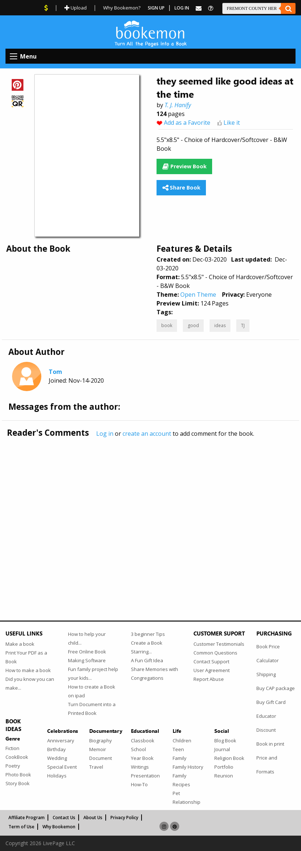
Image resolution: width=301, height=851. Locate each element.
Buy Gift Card (271, 702)
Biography (100, 740)
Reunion (223, 775)
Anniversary (60, 740)
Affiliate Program (26, 817)
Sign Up (156, 8)
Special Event (62, 767)
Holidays (57, 775)
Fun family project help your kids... (93, 673)
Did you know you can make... (29, 683)
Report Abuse (208, 679)
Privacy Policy (124, 817)
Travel (96, 767)
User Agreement (211, 670)
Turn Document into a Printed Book (92, 708)
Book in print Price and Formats (270, 758)
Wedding (57, 758)
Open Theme (198, 294)
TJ (243, 325)
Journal (222, 749)
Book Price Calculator (268, 653)
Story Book (17, 783)
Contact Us (64, 817)
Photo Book (18, 774)
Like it (231, 123)
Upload (75, 7)
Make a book (19, 644)
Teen (178, 749)
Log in (104, 434)
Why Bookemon (58, 827)
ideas (220, 325)
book (166, 325)
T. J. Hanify (178, 105)
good (193, 325)
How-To (139, 784)
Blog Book (225, 740)
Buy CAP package (275, 688)
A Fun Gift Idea (147, 660)
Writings (140, 767)
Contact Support (211, 661)
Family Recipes (181, 780)
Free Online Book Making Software (87, 656)
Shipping (266, 674)
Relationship (186, 802)
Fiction (12, 748)
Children (182, 740)
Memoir (97, 749)
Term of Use (21, 827)
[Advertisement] (150, 513)
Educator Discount (266, 723)
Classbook (142, 740)
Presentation (145, 775)
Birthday (56, 749)
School (138, 749)
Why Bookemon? (121, 7)
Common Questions (215, 652)
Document (100, 758)
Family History (188, 767)
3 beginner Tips (148, 634)
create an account (147, 434)
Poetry (12, 765)
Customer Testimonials (218, 644)
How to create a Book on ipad (91, 691)
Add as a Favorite (187, 123)
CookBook (16, 757)
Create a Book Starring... (146, 647)
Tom (55, 372)
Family (180, 758)
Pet (176, 793)
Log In (181, 8)
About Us (92, 817)
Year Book (142, 758)
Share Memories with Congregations (154, 673)
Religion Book (229, 758)
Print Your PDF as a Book (26, 657)
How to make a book (28, 670)
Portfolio (223, 767)
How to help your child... (87, 638)
